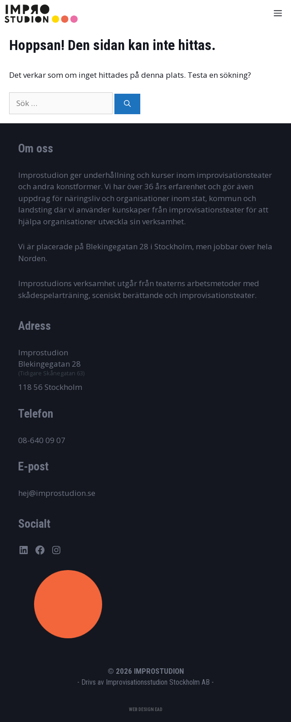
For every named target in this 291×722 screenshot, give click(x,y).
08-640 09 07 (41, 440)
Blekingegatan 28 (49, 363)
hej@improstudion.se (56, 493)
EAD (159, 709)
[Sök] (127, 104)
